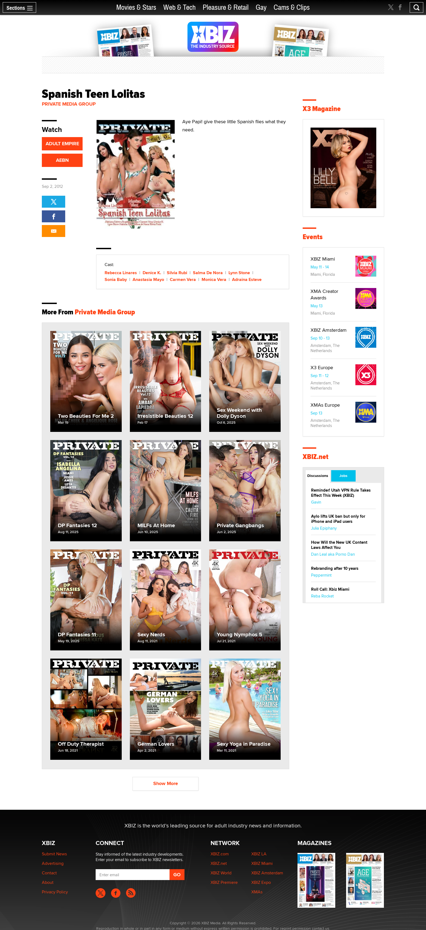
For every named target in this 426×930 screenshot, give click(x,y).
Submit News (54, 854)
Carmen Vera (183, 279)
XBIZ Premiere (224, 882)
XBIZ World (221, 873)
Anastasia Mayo (148, 279)
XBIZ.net (315, 456)
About (48, 882)
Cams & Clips (292, 7)
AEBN (62, 160)
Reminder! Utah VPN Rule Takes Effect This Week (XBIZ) (341, 492)
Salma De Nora (208, 273)
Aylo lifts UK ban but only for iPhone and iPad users (338, 518)
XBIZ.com (220, 854)
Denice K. (152, 273)
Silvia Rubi (177, 273)
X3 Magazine (322, 108)
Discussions (317, 475)
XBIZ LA (259, 854)
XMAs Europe (325, 404)
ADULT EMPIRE (62, 143)
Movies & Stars (136, 7)
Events (312, 237)
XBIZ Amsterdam (329, 330)
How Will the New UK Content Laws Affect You (339, 545)
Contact (49, 873)
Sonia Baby (116, 279)
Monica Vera (214, 279)
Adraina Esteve (247, 279)
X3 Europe (322, 367)
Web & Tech (179, 7)
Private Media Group (69, 103)
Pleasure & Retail (226, 7)
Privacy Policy (55, 892)
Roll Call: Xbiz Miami (330, 589)
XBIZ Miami (323, 258)
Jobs (343, 475)
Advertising (53, 863)
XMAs (256, 892)
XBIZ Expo (261, 882)
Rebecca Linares (121, 273)
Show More (165, 783)
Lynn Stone (239, 273)
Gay (261, 7)
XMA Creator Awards (324, 294)
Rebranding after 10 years (334, 568)
